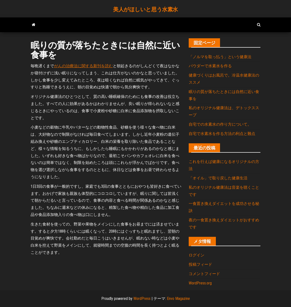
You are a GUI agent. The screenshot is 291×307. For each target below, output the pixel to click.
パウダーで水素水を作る (210, 66)
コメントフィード (204, 273)
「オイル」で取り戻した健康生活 (218, 178)
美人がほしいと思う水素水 (145, 9)
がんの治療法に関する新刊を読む (83, 66)
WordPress (142, 298)
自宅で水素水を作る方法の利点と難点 (222, 133)
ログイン (196, 255)
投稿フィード (200, 264)
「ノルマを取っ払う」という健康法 (220, 56)
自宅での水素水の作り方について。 (220, 124)
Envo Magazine (178, 298)
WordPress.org (200, 283)
